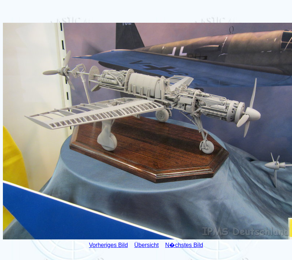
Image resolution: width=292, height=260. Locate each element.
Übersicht (146, 245)
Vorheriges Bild (108, 245)
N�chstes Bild (184, 245)
